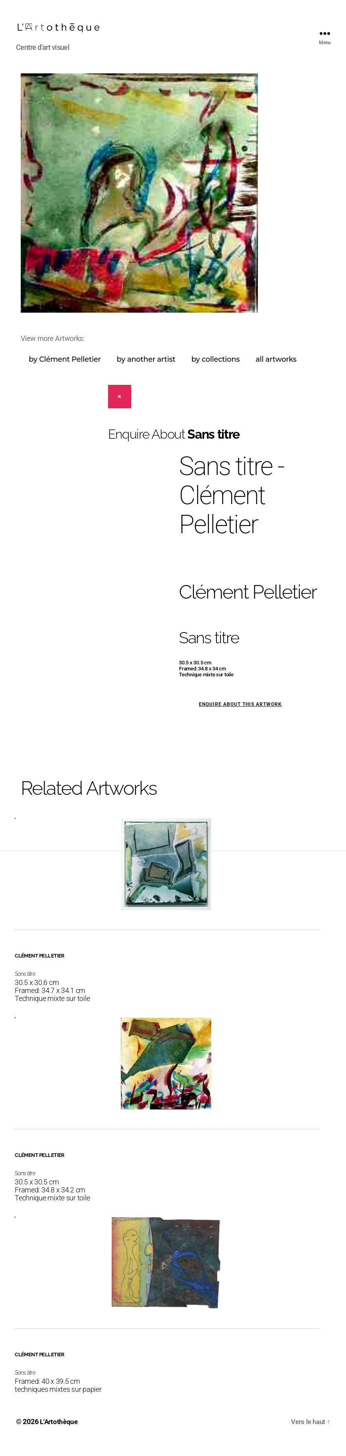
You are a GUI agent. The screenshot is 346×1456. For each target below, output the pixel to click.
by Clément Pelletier (65, 371)
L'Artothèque (60, 1433)
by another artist (146, 371)
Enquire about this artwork (240, 716)
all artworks (276, 371)
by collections (215, 371)
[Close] (120, 408)
